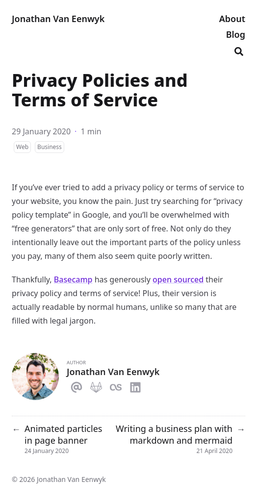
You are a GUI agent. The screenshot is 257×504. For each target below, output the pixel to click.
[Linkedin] (135, 385)
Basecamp (73, 279)
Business (49, 147)
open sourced (178, 279)
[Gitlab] (96, 385)
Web (22, 147)
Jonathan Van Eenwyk (58, 19)
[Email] (76, 385)
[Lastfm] (116, 385)
